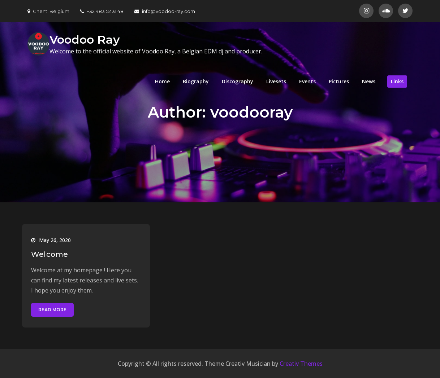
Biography (196, 81)
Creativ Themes (301, 364)
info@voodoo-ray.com (164, 11)
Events (307, 81)
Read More (52, 309)
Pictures (339, 81)
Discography (237, 81)
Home (162, 81)
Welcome (49, 254)
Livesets (276, 81)
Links (397, 81)
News (368, 81)
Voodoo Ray (84, 39)
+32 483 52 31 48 (102, 11)
